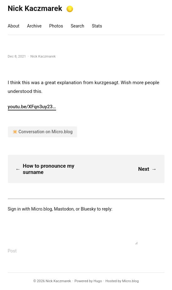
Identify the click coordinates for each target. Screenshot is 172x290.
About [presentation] (13, 25)
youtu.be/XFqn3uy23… (32, 106)
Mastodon (64, 208)
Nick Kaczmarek (35, 8)
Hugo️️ (97, 281)
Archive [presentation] (34, 25)
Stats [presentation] (97, 25)
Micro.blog (41, 208)
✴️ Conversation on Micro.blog (42, 131)
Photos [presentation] (56, 25)
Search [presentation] (77, 25)
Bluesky (88, 208)
